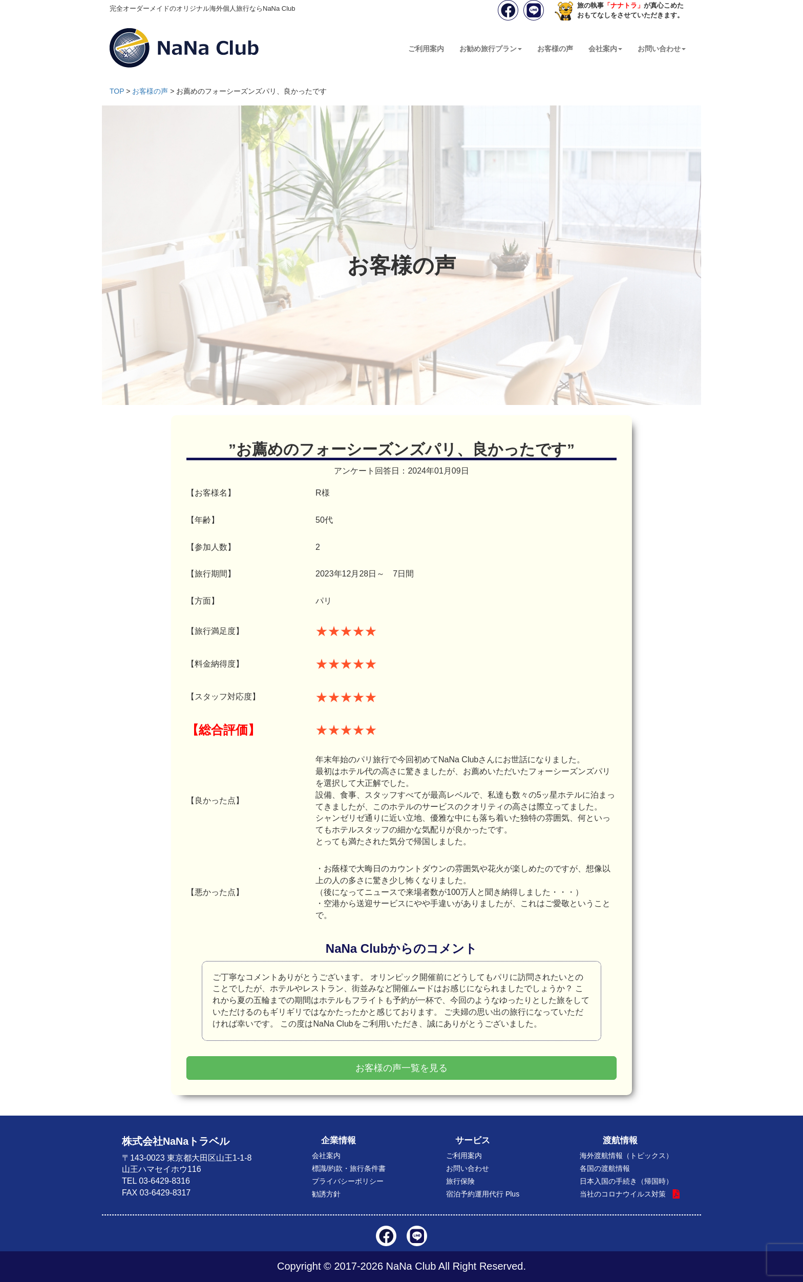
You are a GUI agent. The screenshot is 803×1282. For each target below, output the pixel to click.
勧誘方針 (326, 1194)
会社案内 (605, 49)
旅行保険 (460, 1181)
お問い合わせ (662, 49)
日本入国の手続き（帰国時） (626, 1181)
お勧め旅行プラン (490, 49)
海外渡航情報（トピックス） (626, 1155)
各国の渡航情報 (605, 1168)
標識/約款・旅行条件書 (349, 1168)
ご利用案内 (426, 49)
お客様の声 (555, 49)
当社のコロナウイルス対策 (623, 1194)
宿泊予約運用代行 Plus (482, 1194)
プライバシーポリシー (348, 1181)
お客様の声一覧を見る (401, 1068)
